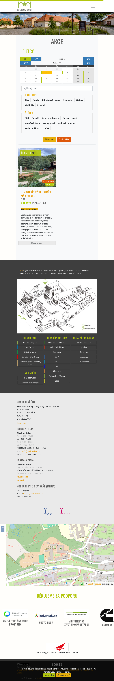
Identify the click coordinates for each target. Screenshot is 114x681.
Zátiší (57, 380)
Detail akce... (37, 242)
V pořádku (49, 675)
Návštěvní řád (22, 476)
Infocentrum (84, 352)
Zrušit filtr (64, 139)
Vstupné (20, 480)
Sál (57, 366)
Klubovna (57, 371)
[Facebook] (48, 510)
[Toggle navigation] (93, 6)
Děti (22, 209)
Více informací (63, 675)
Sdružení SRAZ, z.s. (30, 356)
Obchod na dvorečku (30, 382)
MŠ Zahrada (84, 361)
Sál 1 (57, 356)
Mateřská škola (31, 209)
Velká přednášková (57, 376)
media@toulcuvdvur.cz (33, 493)
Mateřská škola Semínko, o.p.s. (30, 363)
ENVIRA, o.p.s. (30, 352)
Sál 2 (57, 361)
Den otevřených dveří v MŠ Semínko (36, 194)
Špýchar (83, 347)
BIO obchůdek (30, 377)
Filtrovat (49, 139)
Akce (23, 198)
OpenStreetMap (94, 583)
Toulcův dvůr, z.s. (30, 342)
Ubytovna (84, 356)
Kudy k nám (21, 422)
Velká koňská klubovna (57, 342)
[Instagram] (65, 510)
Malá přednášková (57, 347)
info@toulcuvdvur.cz (31, 451)
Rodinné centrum (84, 342)
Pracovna (57, 352)
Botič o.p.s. (30, 347)
